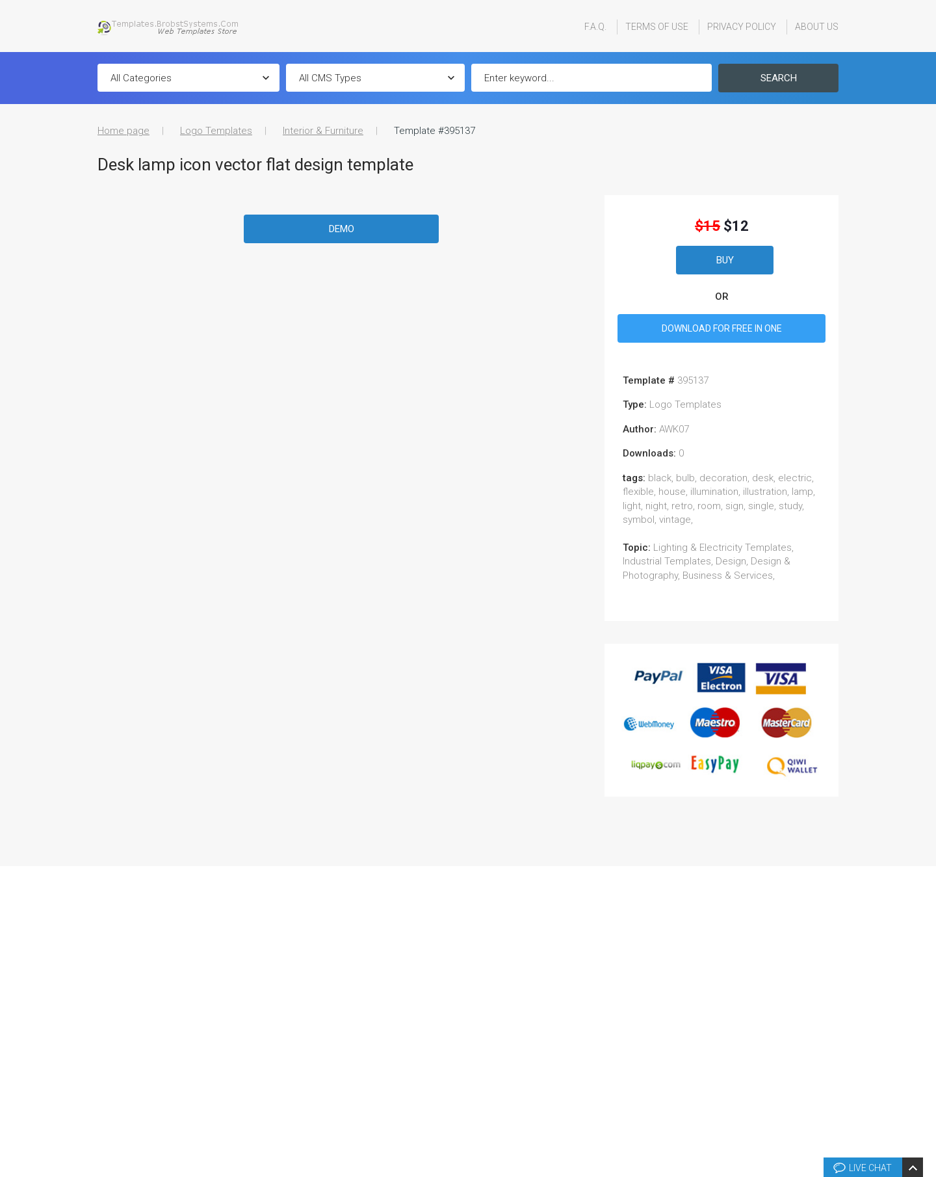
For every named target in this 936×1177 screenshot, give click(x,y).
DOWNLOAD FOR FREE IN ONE (722, 328)
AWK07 (674, 429)
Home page (124, 131)
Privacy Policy (741, 26)
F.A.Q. (595, 26)
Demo (341, 229)
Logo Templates (216, 131)
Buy (725, 260)
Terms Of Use (656, 26)
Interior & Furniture (323, 131)
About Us (816, 26)
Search (778, 78)
